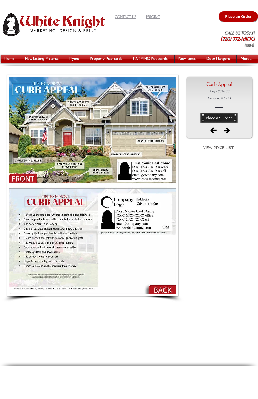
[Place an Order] (238, 16)
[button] (43, 59)
